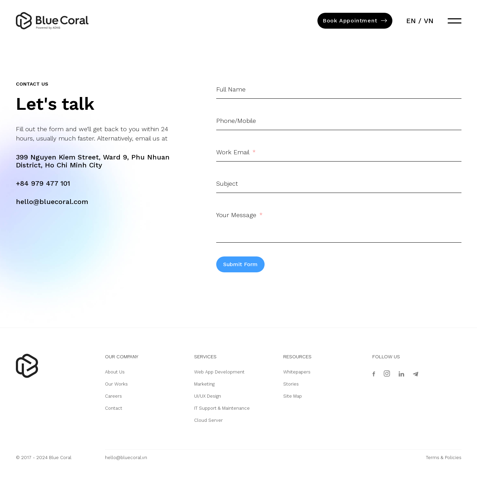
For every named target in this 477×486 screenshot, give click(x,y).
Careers (113, 396)
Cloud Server (208, 420)
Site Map (292, 396)
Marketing (204, 384)
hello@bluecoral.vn (126, 457)
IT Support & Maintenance (222, 408)
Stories (291, 384)
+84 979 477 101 (43, 183)
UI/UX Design (207, 396)
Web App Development (219, 372)
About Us (115, 372)
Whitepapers (297, 372)
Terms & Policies (443, 457)
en (411, 21)
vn (428, 21)
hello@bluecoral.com (52, 201)
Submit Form (240, 264)
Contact (113, 408)
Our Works (116, 384)
